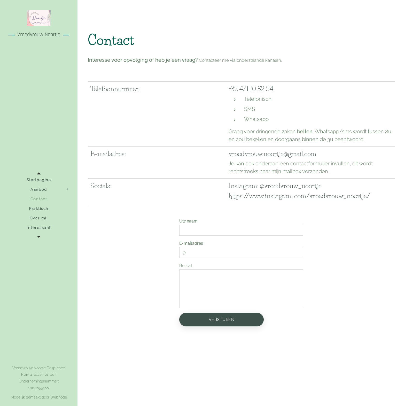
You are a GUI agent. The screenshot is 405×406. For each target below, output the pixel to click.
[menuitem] (39, 180)
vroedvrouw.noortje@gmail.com (272, 154)
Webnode (58, 397)
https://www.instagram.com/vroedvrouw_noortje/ (299, 196)
